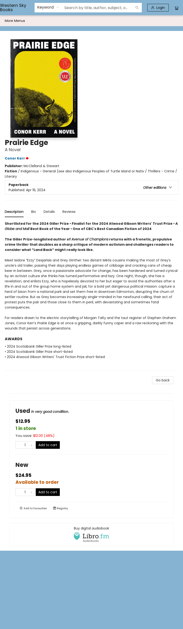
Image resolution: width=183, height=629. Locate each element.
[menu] (91, 20)
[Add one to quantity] (31, 445)
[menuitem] (10, 20)
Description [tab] (14, 211)
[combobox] (48, 7)
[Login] (158, 7)
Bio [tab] (33, 211)
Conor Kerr (17, 158)
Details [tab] (49, 211)
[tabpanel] (91, 296)
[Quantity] (25, 445)
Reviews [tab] (69, 211)
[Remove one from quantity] (19, 445)
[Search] (137, 7)
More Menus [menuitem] (150, 20)
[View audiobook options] (91, 534)
